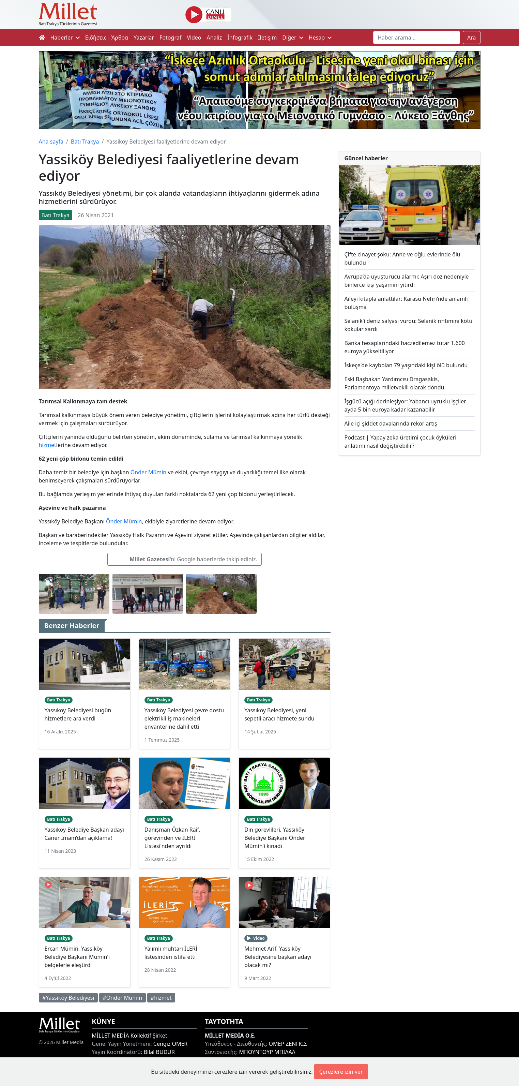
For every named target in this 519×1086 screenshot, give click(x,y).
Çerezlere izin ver (341, 1071)
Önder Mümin (148, 472)
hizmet (47, 445)
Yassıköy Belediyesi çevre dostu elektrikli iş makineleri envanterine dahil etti (184, 718)
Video (194, 37)
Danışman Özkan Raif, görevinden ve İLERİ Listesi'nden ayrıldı (172, 838)
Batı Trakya (85, 141)
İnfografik (240, 37)
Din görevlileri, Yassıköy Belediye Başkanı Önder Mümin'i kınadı (274, 838)
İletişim (267, 37)
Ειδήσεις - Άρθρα (106, 37)
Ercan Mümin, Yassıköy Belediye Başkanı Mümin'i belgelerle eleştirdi (77, 957)
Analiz (214, 37)
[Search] (416, 37)
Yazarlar (144, 37)
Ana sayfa (51, 141)
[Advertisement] (409, 517)
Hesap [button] (320, 37)
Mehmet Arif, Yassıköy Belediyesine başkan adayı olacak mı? (277, 957)
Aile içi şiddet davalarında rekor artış (391, 423)
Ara (471, 37)
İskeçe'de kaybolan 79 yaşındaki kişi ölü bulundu (406, 365)
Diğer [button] (292, 37)
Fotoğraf (170, 37)
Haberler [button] (65, 37)
